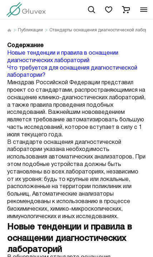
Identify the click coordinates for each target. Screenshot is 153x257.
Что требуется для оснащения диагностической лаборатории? (72, 72)
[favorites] (108, 9)
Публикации (30, 30)
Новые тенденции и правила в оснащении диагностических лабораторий (62, 57)
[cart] (125, 9)
